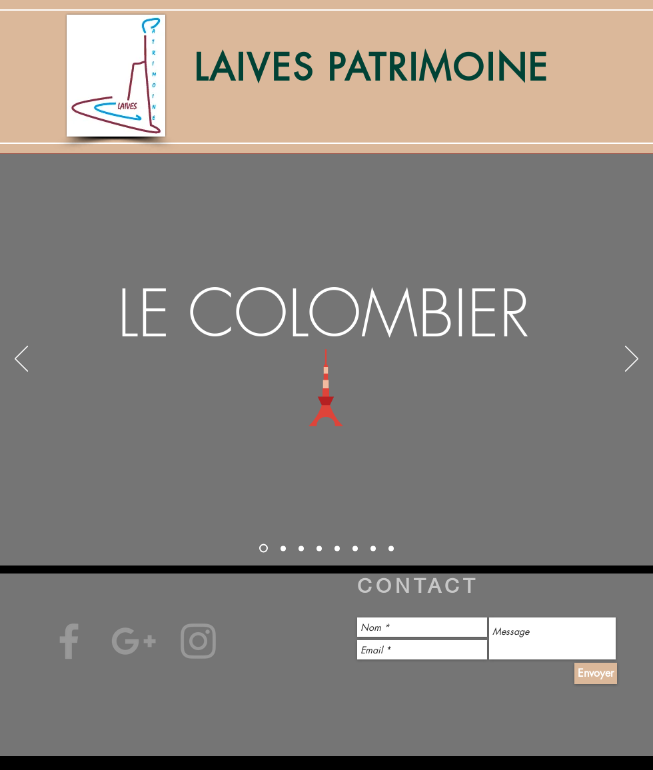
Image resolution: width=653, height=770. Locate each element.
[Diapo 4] (319, 548)
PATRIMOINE (438, 67)
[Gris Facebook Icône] (69, 641)
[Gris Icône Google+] (133, 641)
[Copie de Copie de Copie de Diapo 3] (391, 548)
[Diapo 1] (263, 548)
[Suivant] (631, 360)
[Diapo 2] (283, 548)
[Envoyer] (595, 673)
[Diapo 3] (301, 548)
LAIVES (260, 67)
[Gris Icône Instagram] (198, 641)
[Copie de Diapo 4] (355, 548)
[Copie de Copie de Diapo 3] (373, 548)
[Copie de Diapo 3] (337, 548)
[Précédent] (21, 360)
